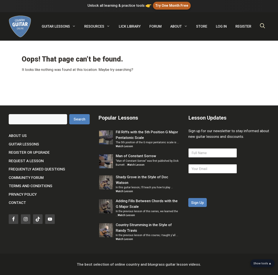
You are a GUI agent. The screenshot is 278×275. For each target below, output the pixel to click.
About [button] (181, 26)
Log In (221, 26)
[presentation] (221, 195)
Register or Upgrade (29, 152)
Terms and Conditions (30, 186)
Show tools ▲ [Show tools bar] (262, 263)
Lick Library (130, 26)
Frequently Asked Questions (37, 169)
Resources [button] (99, 26)
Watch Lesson (124, 146)
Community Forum (26, 177)
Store (201, 26)
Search (79, 119)
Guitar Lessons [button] (61, 26)
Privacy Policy (23, 194)
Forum (155, 26)
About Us (18, 135)
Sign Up (197, 202)
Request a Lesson (26, 160)
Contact (17, 202)
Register (243, 26)
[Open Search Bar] (262, 26)
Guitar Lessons (24, 144)
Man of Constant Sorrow (136, 156)
